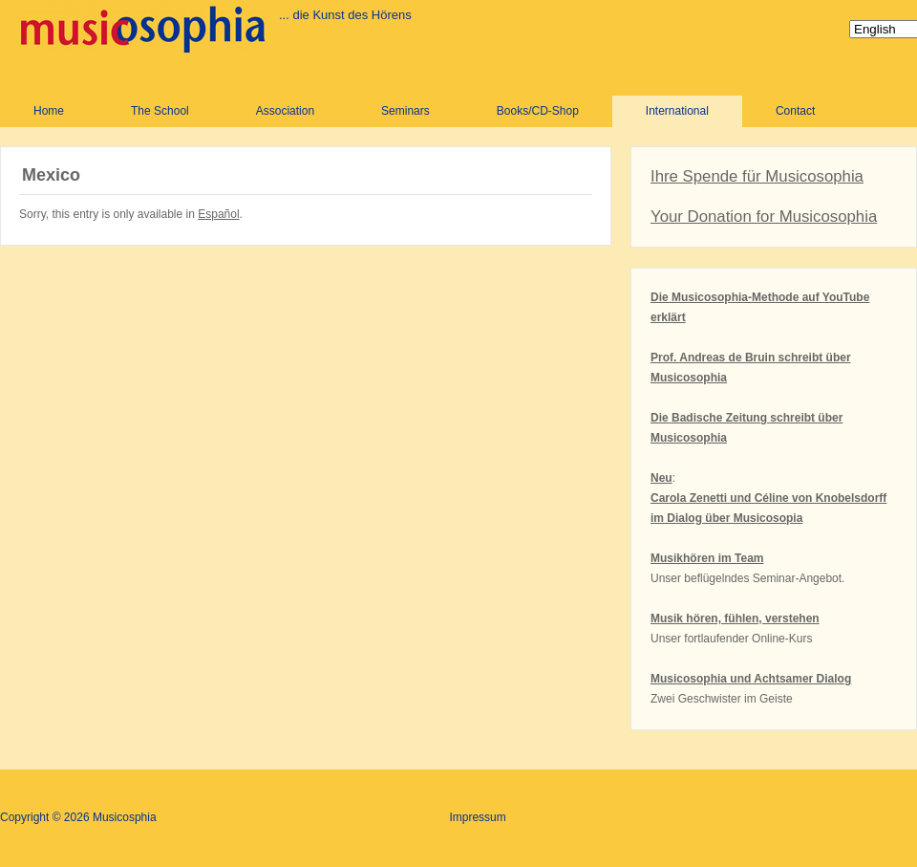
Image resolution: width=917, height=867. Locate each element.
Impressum (477, 817)
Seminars (405, 111)
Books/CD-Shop (538, 111)
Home (48, 111)
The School (160, 111)
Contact (795, 111)
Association (285, 111)
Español (218, 214)
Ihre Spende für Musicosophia (757, 176)
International (677, 111)
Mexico (51, 174)
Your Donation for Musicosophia (763, 216)
